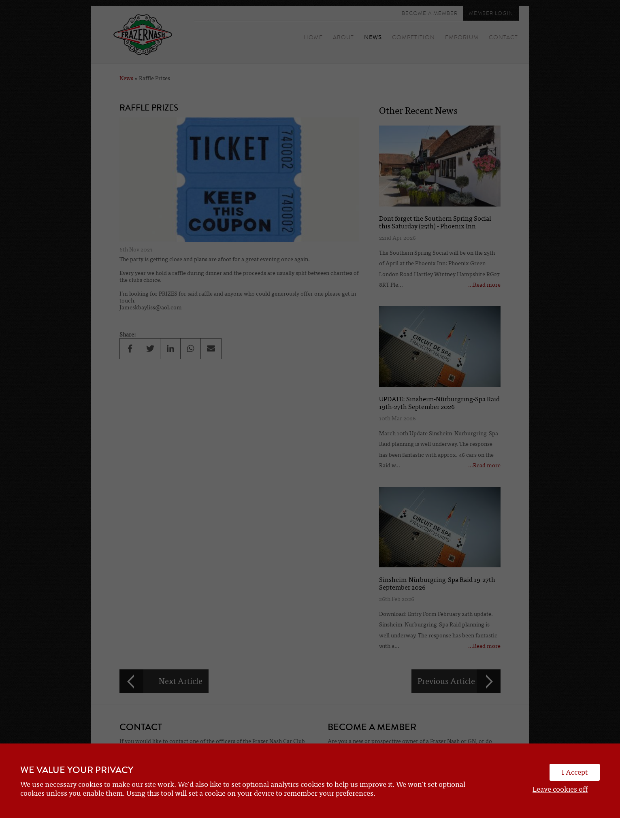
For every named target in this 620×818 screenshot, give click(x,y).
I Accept (575, 772)
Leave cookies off (560, 789)
